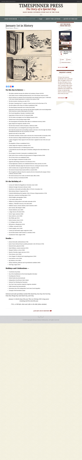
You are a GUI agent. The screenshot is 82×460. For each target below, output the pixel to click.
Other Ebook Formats (65, 62)
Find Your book (11, 19)
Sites (78, 1)
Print (63, 59)
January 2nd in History (41, 311)
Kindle (69, 59)
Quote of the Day (70, 19)
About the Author (53, 19)
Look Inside (66, 43)
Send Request (61, 97)
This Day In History (28, 19)
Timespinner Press (41, 5)
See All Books (61, 67)
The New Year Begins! (68, 52)
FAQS (40, 19)
